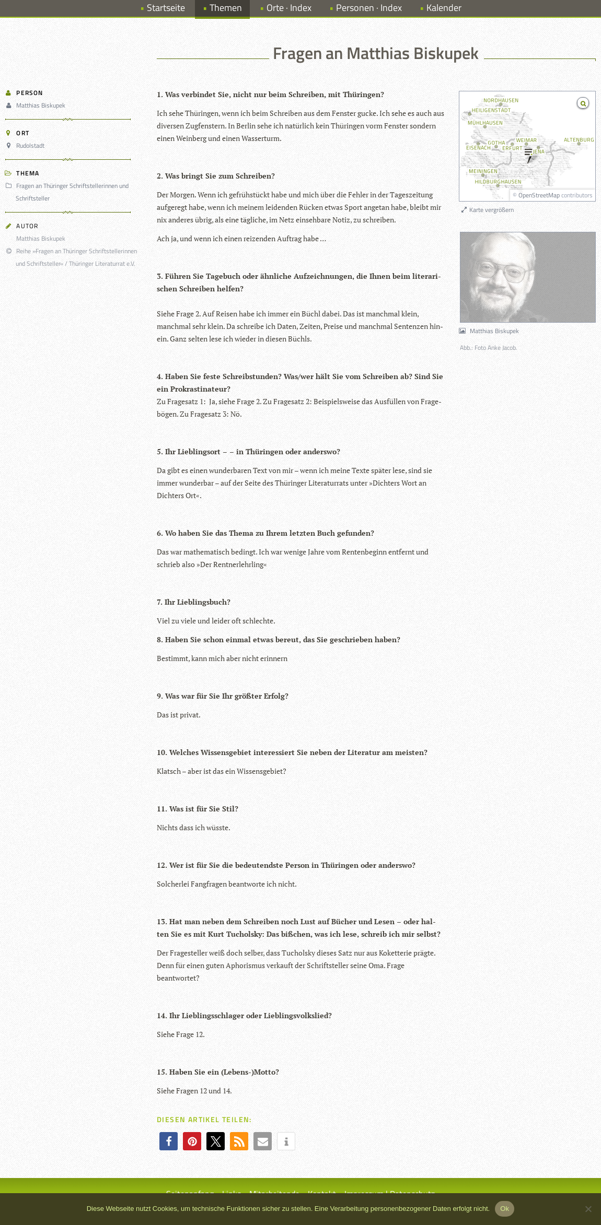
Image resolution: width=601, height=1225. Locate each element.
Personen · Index (369, 8)
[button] (168, 1141)
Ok (504, 1208)
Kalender (443, 8)
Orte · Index (289, 8)
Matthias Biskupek (36, 105)
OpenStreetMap (539, 195)
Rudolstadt (26, 145)
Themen (226, 8)
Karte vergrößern (487, 210)
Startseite (166, 8)
